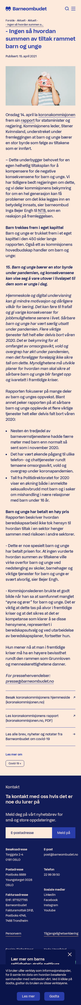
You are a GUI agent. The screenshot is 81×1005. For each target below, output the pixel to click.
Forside (10, 20)
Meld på (63, 833)
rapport (28, 120)
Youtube (50, 910)
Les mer (28, 996)
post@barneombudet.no (61, 854)
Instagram (51, 905)
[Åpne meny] (73, 8)
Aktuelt (21, 20)
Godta (54, 996)
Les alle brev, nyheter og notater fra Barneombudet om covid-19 (40, 736)
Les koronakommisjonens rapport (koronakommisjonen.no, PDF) (40, 718)
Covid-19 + (15, 763)
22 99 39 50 (52, 875)
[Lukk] (70, 954)
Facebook (51, 900)
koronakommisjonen (56, 114)
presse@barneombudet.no (30, 681)
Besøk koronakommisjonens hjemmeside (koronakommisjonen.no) (40, 700)
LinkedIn (50, 895)
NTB (42, 210)
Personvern (13, 933)
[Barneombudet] (26, 8)
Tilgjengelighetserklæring (61, 933)
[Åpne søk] (67, 9)
